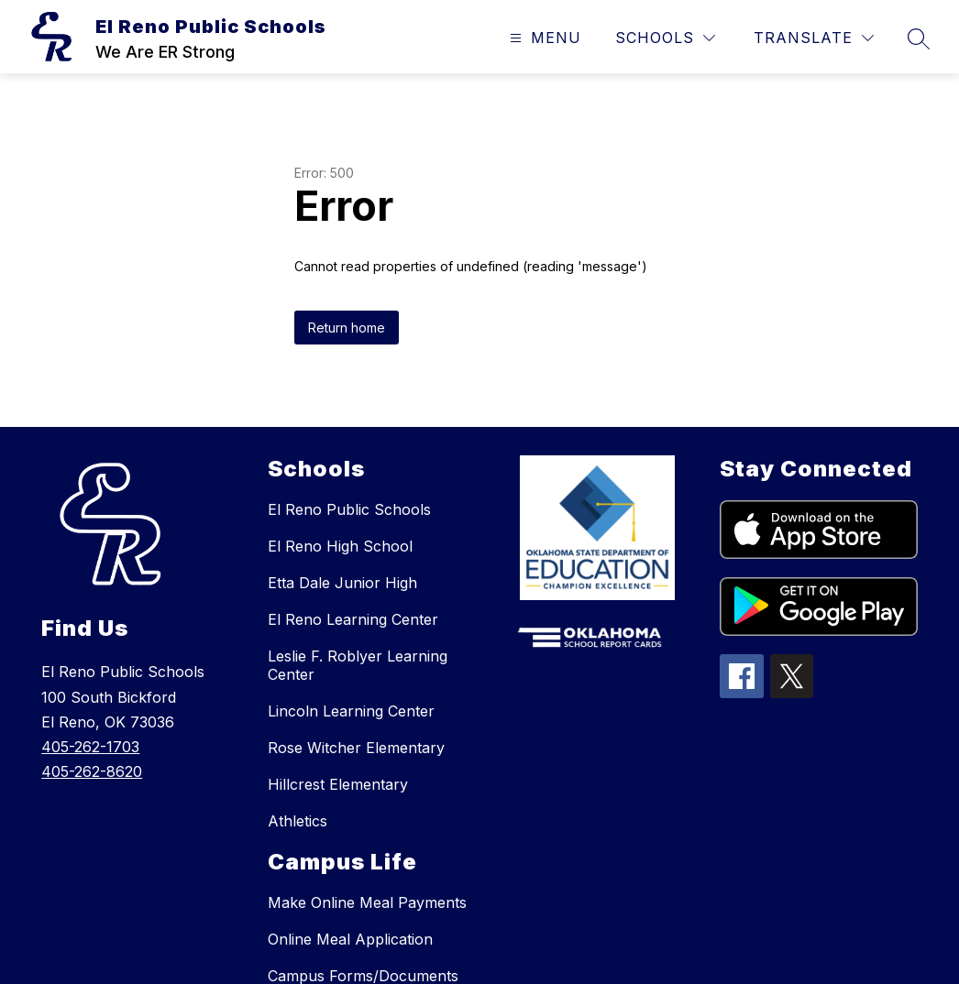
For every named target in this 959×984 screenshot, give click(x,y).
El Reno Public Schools (349, 509)
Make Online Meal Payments (367, 902)
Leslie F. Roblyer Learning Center (357, 665)
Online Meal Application (350, 939)
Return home (346, 327)
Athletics (297, 821)
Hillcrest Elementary (338, 784)
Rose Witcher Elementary (356, 747)
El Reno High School (340, 546)
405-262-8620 (91, 771)
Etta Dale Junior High (342, 583)
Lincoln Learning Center (351, 711)
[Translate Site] (813, 38)
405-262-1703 (90, 747)
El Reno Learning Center (353, 619)
